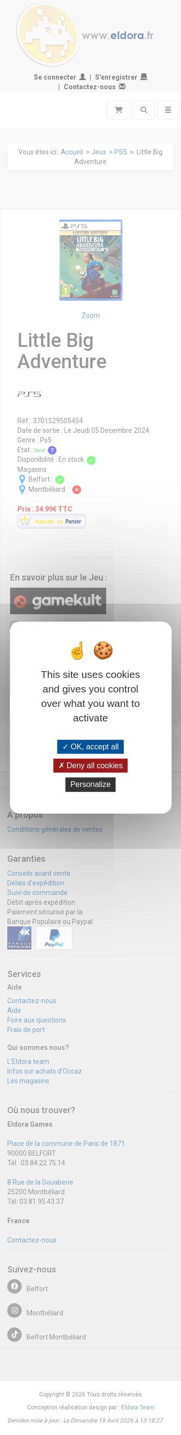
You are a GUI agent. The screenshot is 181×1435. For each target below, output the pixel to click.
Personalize (90, 785)
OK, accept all (90, 747)
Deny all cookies (90, 765)
